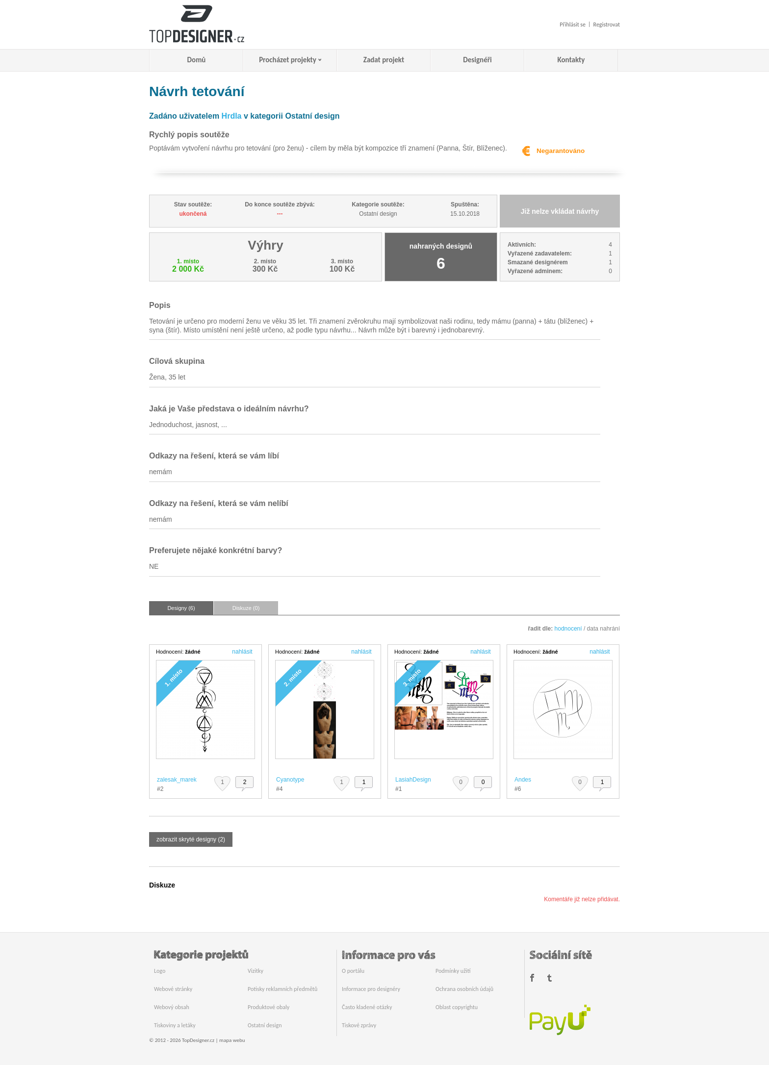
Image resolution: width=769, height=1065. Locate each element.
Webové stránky (173, 989)
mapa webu (232, 1040)
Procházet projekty (287, 59)
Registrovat (606, 24)
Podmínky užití (453, 970)
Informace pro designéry (371, 989)
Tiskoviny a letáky (175, 1025)
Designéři (477, 59)
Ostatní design (265, 1025)
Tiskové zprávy (359, 1025)
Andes (522, 779)
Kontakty (571, 59)
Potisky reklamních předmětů (282, 989)
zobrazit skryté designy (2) (190, 839)
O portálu (353, 970)
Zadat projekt (383, 59)
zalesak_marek (177, 779)
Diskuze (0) (246, 608)
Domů (196, 59)
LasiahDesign (413, 779)
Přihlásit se (573, 24)
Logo (159, 970)
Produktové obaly (268, 1007)
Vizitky (255, 970)
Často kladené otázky (367, 1007)
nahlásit (242, 651)
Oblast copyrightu (457, 1007)
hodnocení (568, 628)
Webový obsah (171, 1007)
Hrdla (232, 116)
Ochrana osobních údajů (464, 989)
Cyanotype (290, 779)
